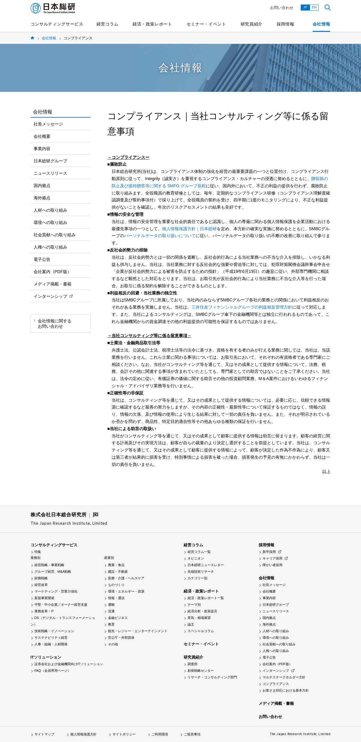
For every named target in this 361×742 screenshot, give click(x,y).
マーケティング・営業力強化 (56, 591)
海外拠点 (42, 197)
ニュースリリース (50, 173)
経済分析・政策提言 (202, 611)
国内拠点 (42, 185)
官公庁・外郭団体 (121, 637)
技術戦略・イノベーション (54, 631)
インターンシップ (50, 296)
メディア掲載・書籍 (52, 284)
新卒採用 (269, 551)
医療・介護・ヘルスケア (126, 578)
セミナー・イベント (206, 24)
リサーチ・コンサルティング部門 (212, 677)
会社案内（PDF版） (52, 271)
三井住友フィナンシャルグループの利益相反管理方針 (241, 307)
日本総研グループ (50, 160)
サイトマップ (44, 734)
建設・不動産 (118, 571)
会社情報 (321, 24)
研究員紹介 (252, 24)
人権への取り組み (50, 247)
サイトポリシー (124, 734)
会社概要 (42, 136)
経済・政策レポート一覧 (206, 598)
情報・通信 (116, 598)
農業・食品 (116, 565)
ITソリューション (46, 657)
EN (314, 7)
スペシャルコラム (201, 631)
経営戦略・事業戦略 (49, 565)
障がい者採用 (272, 565)
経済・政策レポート (152, 24)
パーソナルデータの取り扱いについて (160, 235)
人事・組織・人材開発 (51, 644)
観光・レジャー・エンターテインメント (137, 631)
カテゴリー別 (197, 578)
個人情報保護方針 (83, 734)
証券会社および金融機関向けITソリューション (69, 664)
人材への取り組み (50, 210)
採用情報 (285, 24)
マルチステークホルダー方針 (284, 677)
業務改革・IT (44, 611)
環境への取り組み (50, 222)
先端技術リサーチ (201, 571)
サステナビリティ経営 (51, 637)
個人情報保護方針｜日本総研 (189, 228)
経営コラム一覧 (199, 551)
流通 (111, 611)
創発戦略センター (201, 670)
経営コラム (108, 24)
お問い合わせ (281, 7)
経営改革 (41, 585)
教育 (111, 624)
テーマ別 (194, 604)
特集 (38, 551)
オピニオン (196, 558)
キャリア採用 (272, 558)
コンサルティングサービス (57, 24)
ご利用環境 (160, 734)
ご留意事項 (192, 734)
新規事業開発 (44, 598)
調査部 (192, 664)
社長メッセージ (48, 124)
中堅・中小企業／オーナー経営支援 (61, 604)
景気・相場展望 (199, 618)
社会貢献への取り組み (55, 234)
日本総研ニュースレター (206, 565)
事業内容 (42, 148)
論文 (191, 624)
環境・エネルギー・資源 (126, 591)
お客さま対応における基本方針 (286, 690)
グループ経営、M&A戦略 (53, 571)
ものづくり (116, 585)
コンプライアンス (276, 684)
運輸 (111, 604)
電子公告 (42, 259)
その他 (113, 644)
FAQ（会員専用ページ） (53, 670)
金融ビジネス (118, 618)
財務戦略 (41, 578)
